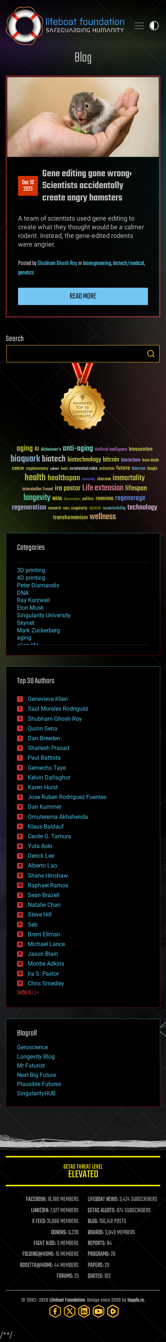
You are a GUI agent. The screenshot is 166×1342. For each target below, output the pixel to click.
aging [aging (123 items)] (25, 448)
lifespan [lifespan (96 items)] (136, 488)
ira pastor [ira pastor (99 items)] (67, 488)
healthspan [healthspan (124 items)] (64, 478)
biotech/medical (128, 263)
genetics (26, 273)
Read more (83, 296)
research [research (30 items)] (54, 508)
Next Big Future (36, 1075)
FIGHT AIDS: (45, 1243)
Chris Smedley (46, 983)
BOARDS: (96, 1232)
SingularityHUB (36, 1093)
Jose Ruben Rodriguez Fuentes (67, 797)
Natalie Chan (44, 904)
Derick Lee (41, 855)
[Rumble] (113, 1311)
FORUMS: (65, 1276)
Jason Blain (43, 953)
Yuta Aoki (40, 846)
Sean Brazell (44, 895)
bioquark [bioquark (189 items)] (25, 459)
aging (24, 637)
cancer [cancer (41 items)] (18, 469)
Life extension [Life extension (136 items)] (102, 488)
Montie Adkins (46, 963)
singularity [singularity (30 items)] (79, 508)
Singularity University (44, 615)
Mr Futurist (31, 1065)
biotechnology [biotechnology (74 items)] (84, 460)
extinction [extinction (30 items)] (106, 469)
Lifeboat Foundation (67, 1300)
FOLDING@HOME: (38, 1254)
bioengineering (97, 263)
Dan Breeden (44, 738)
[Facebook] (55, 1311)
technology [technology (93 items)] (142, 508)
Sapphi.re (135, 1300)
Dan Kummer (44, 806)
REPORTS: (97, 1243)
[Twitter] (69, 1311)
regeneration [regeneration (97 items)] (29, 507)
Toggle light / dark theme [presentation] (154, 25)
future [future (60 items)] (123, 468)
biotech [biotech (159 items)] (54, 459)
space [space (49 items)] (95, 508)
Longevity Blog (36, 1056)
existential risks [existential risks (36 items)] (83, 469)
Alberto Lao (42, 865)
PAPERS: (96, 1265)
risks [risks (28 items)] (66, 508)
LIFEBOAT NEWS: (103, 1199)
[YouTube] (98, 1311)
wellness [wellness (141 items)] (102, 517)
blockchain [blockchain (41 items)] (130, 460)
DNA (23, 593)
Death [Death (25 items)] (64, 469)
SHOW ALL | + (28, 993)
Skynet (25, 622)
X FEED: (39, 1221)
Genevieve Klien (48, 699)
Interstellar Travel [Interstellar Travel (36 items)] (37, 489)
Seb (33, 924)
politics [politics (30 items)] (88, 499)
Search (151, 353)
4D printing (31, 577)
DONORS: (59, 1232)
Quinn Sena (42, 728)
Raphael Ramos (48, 885)
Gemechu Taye (47, 767)
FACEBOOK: (36, 1199)
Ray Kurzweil (33, 600)
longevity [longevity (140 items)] (37, 498)
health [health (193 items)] (35, 478)
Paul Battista (44, 757)
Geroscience (32, 1047)
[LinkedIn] (84, 1311)
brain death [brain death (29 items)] (150, 460)
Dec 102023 (28, 186)
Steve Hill (40, 914)
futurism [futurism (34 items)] (138, 469)
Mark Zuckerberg (38, 630)
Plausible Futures (39, 1084)
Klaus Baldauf (46, 826)
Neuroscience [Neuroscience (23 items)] (72, 500)
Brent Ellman (44, 934)
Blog (83, 58)
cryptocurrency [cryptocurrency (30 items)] (37, 469)
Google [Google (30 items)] (152, 469)
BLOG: (93, 1221)
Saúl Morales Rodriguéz (58, 708)
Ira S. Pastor (43, 973)
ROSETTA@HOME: (36, 1265)
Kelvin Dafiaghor (49, 777)
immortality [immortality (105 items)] (129, 478)
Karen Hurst (43, 787)
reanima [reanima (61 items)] (104, 498)
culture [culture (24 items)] (54, 469)
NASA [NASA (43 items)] (57, 499)
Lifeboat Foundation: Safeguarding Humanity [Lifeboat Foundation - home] (65, 25)
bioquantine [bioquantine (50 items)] (141, 449)
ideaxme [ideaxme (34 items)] (104, 479)
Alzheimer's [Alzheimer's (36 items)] (51, 450)
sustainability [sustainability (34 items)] (114, 508)
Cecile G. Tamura (49, 836)
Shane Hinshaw (48, 875)
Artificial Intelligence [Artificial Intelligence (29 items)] (111, 449)
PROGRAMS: (99, 1254)
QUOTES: (95, 1276)
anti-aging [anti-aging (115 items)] (78, 448)
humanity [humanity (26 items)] (88, 479)
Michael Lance (46, 944)
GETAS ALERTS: (101, 1210)
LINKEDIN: (40, 1210)
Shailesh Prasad (48, 748)
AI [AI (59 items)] (37, 449)
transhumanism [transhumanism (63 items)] (70, 517)
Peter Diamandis (38, 585)
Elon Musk (30, 607)
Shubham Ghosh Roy (57, 263)
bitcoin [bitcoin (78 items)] (111, 460)
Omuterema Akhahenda (58, 816)
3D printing (31, 570)
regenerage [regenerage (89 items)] (130, 498)
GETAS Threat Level (83, 1172)
